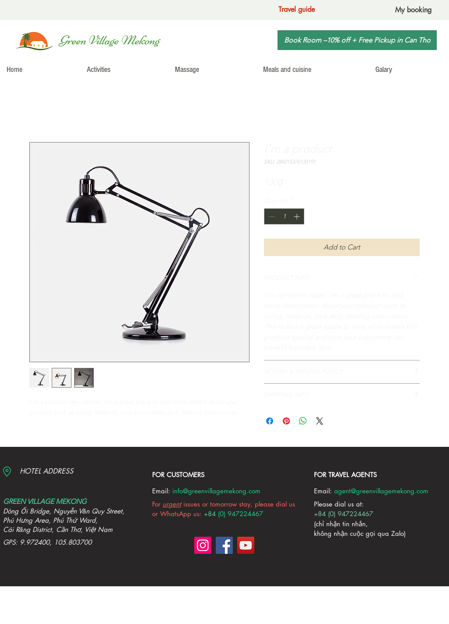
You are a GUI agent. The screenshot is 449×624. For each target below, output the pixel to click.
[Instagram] (202, 545)
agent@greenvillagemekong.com (381, 491)
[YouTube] (245, 545)
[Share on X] (319, 421)
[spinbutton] (284, 216)
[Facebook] (224, 545)
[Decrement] (270, 216)
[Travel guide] (296, 9)
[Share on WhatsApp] (303, 421)
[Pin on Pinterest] (286, 421)
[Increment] (297, 216)
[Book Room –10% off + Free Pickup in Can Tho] (357, 40)
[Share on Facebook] (269, 421)
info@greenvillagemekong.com (216, 491)
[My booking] (413, 10)
